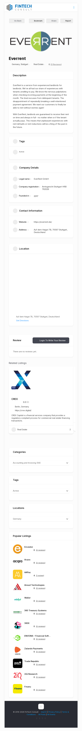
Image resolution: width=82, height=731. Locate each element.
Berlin (17, 406)
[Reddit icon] (45, 718)
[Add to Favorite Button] (69, 371)
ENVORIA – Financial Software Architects (37, 636)
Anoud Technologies (34, 585)
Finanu (27, 687)
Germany (16, 64)
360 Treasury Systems (35, 610)
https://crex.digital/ (23, 410)
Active (18, 152)
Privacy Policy (54, 712)
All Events (51, 714)
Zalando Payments (33, 649)
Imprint (44, 712)
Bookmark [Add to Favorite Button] (36, 21)
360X (26, 623)
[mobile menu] (74, 7)
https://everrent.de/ (43, 222)
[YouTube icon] (40, 718)
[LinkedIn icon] (42, 718)
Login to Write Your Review (51, 340)
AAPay (27, 572)
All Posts (42, 714)
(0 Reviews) (56, 64)
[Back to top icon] (41, 706)
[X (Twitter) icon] (37, 718)
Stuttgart (24, 64)
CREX (14, 399)
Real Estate (38, 64)
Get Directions (21, 320)
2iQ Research (30, 674)
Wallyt (27, 598)
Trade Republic (31, 661)
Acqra (27, 560)
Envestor (28, 547)
